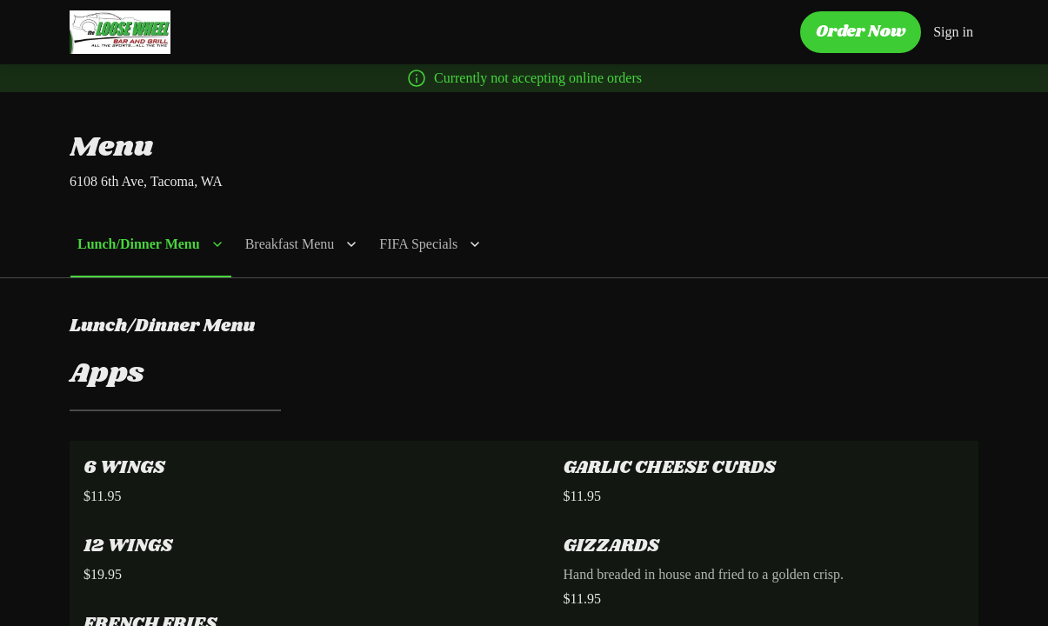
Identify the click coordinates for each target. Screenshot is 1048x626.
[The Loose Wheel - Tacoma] (120, 32)
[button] (147, 244)
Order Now (863, 31)
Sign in (954, 32)
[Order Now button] (863, 34)
